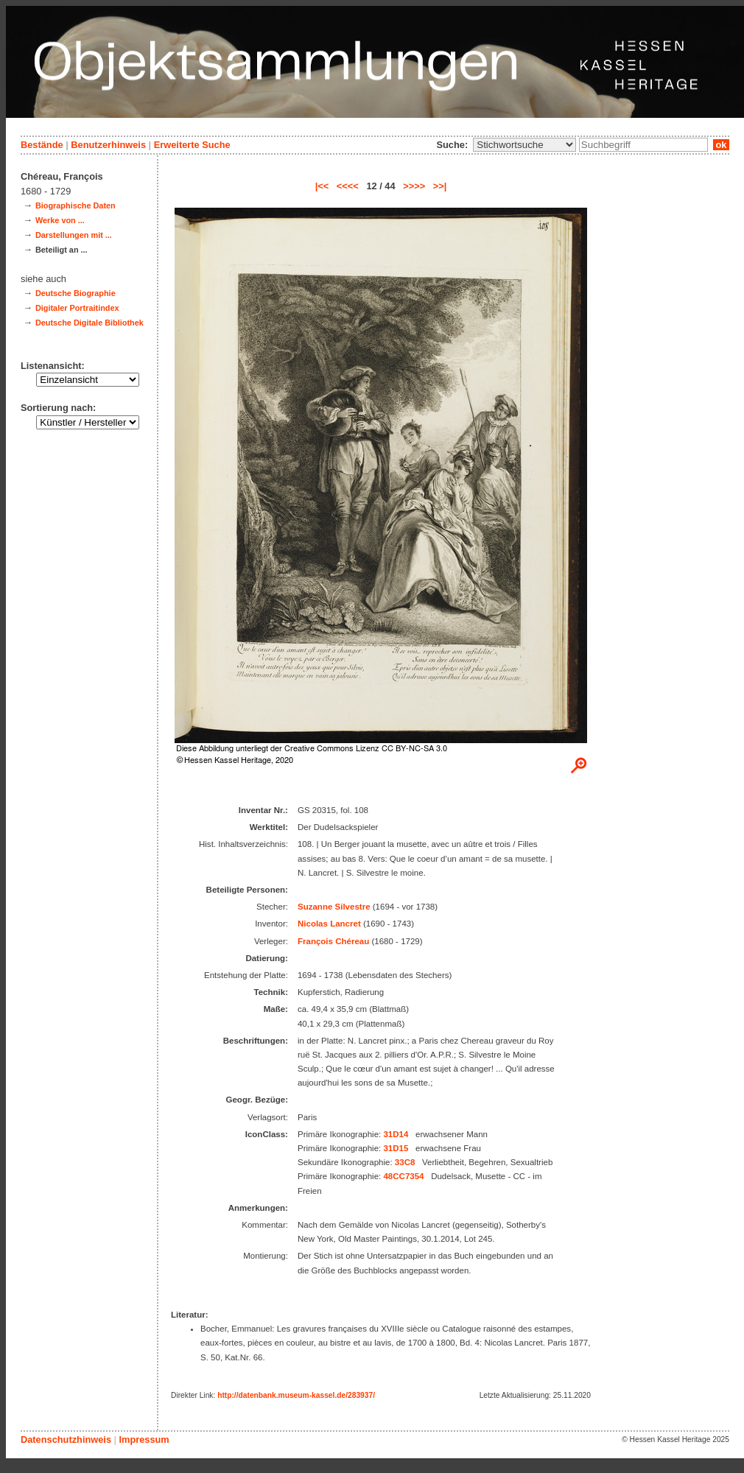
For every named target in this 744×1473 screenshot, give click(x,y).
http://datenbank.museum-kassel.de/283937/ (296, 1395)
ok (721, 144)
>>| (440, 185)
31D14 (395, 1134)
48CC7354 (403, 1176)
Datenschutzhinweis (66, 1439)
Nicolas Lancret (329, 923)
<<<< (348, 185)
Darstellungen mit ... (73, 235)
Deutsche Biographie (75, 293)
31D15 (395, 1148)
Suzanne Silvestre (334, 906)
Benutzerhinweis (108, 144)
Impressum (144, 1439)
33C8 (405, 1162)
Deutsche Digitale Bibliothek (89, 322)
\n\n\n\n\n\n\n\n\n (524, 145)
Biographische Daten (75, 205)
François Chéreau (333, 941)
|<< (322, 185)
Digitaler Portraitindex (77, 307)
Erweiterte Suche (192, 144)
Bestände (42, 144)
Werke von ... (60, 220)
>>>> (414, 185)
